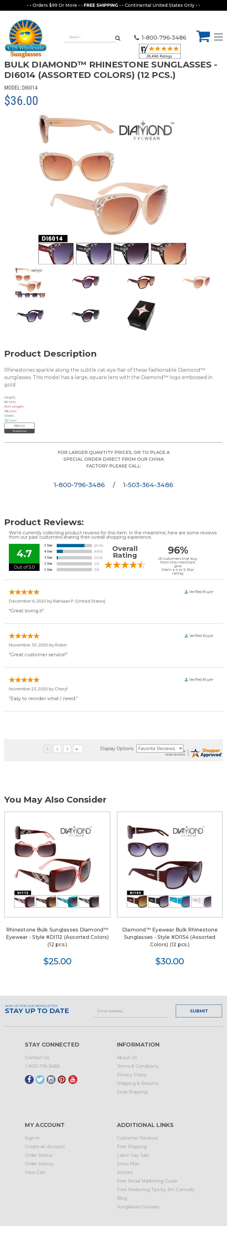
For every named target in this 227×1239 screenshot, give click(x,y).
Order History (39, 1164)
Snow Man (128, 1164)
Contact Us (37, 1057)
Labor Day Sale (133, 1155)
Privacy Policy (132, 1075)
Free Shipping (132, 1146)
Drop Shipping (132, 1092)
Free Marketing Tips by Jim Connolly (155, 1189)
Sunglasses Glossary (138, 1207)
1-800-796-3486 (80, 485)
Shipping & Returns (137, 1083)
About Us (127, 1057)
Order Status (38, 1155)
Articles (125, 1172)
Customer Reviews (137, 1138)
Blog (122, 1198)
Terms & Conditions (137, 1066)
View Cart (35, 1172)
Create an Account (45, 1146)
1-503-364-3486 (148, 485)
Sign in (32, 1138)
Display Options (116, 748)
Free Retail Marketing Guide (147, 1181)
